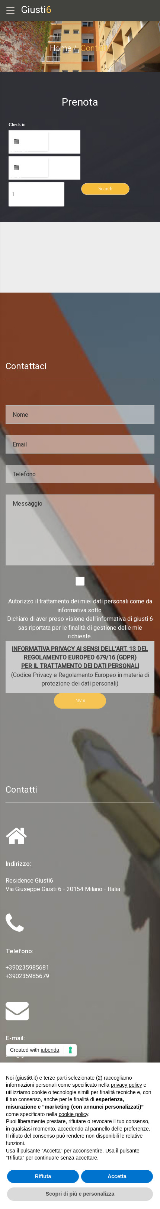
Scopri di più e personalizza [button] (80, 1194)
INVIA (80, 700)
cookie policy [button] (73, 1114)
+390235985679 (27, 976)
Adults (15, 177)
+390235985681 (27, 967)
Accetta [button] (117, 1176)
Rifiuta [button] (43, 1176)
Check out (18, 151)
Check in (17, 125)
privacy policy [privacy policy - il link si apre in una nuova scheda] (126, 1085)
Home (60, 48)
